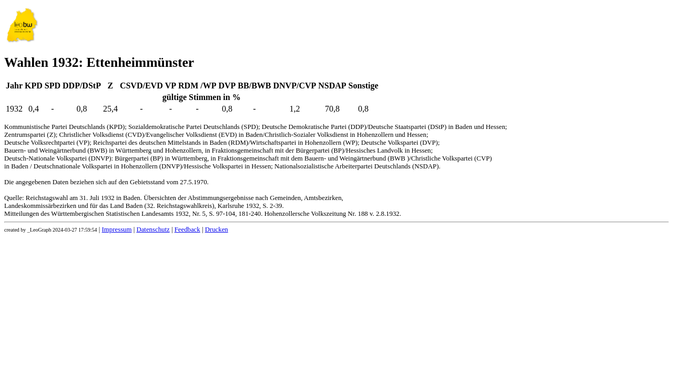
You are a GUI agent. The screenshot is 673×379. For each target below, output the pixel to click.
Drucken (216, 229)
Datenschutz (152, 229)
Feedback (187, 229)
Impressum (117, 229)
